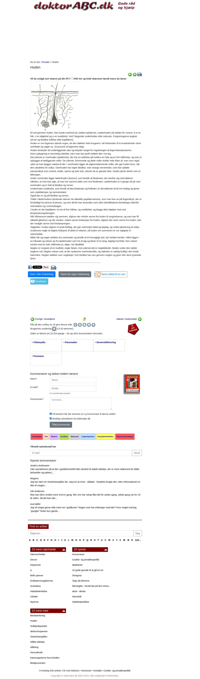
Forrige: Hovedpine (42, 319)
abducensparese (39, 631)
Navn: (33, 378)
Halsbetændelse (38, 591)
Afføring (34, 647)
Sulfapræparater (38, 626)
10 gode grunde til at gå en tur (87, 570)
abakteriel (77, 565)
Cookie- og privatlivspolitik (85, 559)
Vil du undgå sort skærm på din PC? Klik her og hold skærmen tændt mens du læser (78, 78)
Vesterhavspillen (38, 636)
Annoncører (78, 554)
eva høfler (35, 504)
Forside (45, 62)
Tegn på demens (80, 580)
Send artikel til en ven (113, 274)
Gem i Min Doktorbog (41, 274)
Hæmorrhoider (37, 554)
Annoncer (86, 670)
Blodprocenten (37, 663)
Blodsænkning (37, 615)
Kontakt (97, 670)
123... (138, 540)
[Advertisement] (85, 35)
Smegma (77, 575)
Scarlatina (35, 586)
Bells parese (36, 575)
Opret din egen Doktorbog (75, 274)
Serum (33, 559)
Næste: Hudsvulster (129, 319)
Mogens (34, 478)
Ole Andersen (37, 491)
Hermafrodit (36, 652)
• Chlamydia (38, 342)
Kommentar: (37, 399)
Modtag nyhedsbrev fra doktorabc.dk (71, 418)
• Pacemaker (70, 342)
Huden (33, 620)
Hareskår (77, 596)
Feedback (40, 281)
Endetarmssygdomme (41, 580)
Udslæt (34, 596)
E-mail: (34, 387)
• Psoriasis (38, 356)
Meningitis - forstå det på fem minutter (91, 586)
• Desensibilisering (105, 342)
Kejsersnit (35, 565)
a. (31, 570)
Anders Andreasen (40, 465)
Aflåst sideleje (37, 642)
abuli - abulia (78, 591)
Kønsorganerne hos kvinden (44, 657)
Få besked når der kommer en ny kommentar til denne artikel (83, 414)
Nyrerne (34, 601)
